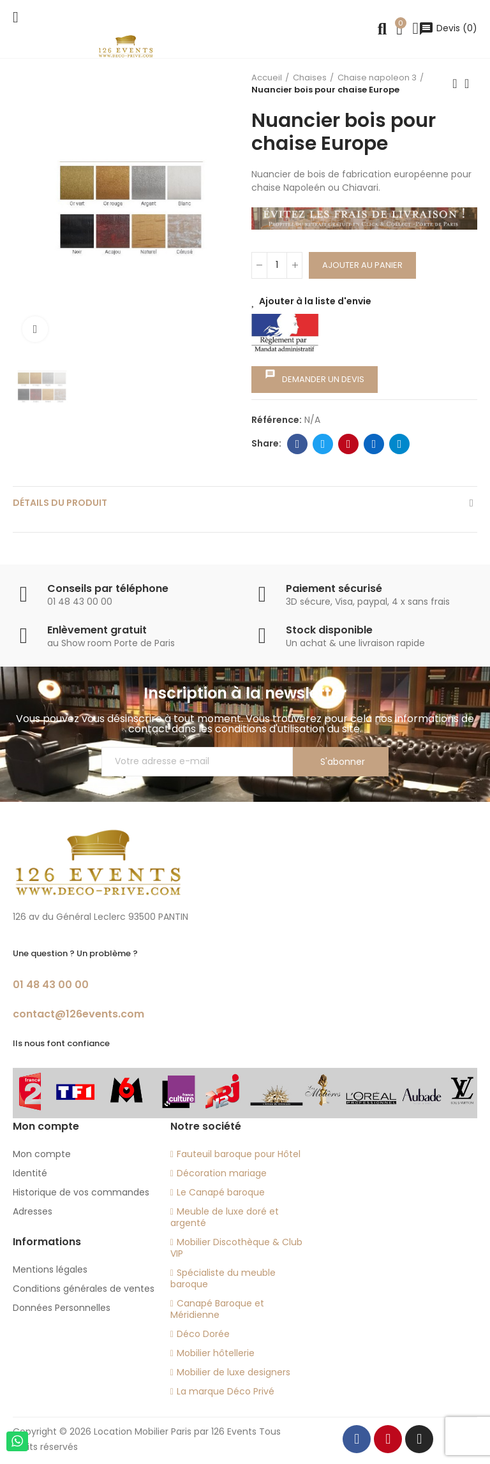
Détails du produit (60, 502)
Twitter (323, 444)
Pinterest (348, 444)
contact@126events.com (78, 1014)
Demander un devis (314, 377)
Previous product (454, 83)
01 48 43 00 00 (51, 984)
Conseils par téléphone (107, 588)
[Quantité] (276, 265)
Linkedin (374, 444)
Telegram (399, 444)
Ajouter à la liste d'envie (315, 301)
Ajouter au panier (362, 265)
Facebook (297, 444)
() (448, 28)
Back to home (470, 83)
